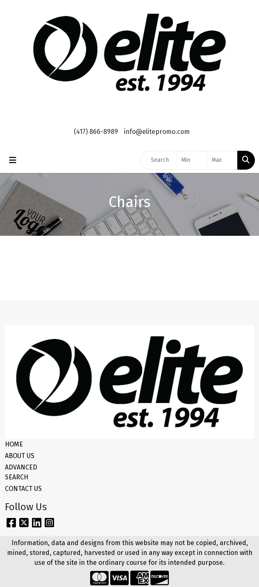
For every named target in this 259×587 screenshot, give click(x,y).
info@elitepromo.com (157, 132)
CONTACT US (23, 489)
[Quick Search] (158, 160)
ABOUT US (19, 456)
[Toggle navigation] (12, 160)
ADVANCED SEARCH (21, 472)
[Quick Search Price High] (222, 160)
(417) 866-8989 (96, 132)
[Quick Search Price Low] (192, 160)
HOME (14, 444)
